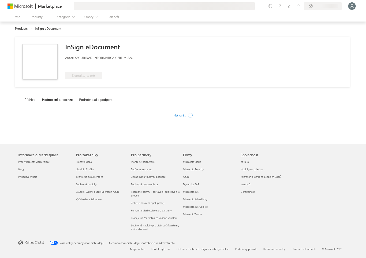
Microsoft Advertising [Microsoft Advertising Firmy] (195, 199)
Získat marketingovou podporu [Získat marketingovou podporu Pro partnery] (148, 176)
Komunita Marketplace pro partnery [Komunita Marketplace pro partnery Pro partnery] (151, 210)
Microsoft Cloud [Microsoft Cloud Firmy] (192, 162)
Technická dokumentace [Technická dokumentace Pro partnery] (144, 184)
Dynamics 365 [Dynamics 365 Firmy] (191, 184)
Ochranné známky (274, 249)
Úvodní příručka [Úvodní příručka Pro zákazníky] (85, 169)
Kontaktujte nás (160, 249)
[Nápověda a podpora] (280, 6)
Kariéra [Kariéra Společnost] (245, 162)
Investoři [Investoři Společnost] (245, 184)
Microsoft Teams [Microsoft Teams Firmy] (192, 214)
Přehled (30, 99)
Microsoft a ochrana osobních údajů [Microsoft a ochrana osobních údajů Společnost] (261, 176)
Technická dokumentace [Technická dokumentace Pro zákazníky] (89, 176)
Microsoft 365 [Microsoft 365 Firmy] (191, 191)
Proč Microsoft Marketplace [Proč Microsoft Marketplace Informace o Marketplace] (34, 162)
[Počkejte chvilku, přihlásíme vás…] (352, 6)
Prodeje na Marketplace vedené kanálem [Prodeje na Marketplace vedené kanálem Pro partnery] (154, 218)
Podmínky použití (246, 249)
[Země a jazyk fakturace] (323, 6)
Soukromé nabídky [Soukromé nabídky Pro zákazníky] (86, 184)
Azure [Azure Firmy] (186, 176)
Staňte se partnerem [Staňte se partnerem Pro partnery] (142, 162)
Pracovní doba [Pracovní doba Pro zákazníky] (84, 162)
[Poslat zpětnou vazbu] (270, 6)
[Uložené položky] (289, 6)
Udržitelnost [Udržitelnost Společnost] (248, 191)
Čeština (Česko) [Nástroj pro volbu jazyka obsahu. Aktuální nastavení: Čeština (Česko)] (34, 242)
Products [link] (21, 28)
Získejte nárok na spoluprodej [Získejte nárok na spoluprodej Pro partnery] (147, 203)
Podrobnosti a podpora (95, 99)
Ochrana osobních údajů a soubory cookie (202, 249)
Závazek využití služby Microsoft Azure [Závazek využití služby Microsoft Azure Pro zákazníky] (98, 191)
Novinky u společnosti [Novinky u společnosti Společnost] (253, 169)
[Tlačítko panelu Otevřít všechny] (14, 17)
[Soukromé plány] (298, 6)
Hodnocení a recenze (57, 99)
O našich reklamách (303, 249)
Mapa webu (137, 249)
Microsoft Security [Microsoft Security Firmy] (193, 169)
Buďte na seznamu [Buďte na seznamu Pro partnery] (141, 169)
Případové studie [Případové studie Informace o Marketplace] (27, 176)
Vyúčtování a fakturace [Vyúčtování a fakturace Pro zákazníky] (89, 199)
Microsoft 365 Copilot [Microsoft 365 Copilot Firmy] (195, 206)
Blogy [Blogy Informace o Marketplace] (21, 169)
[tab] (31, 99)
